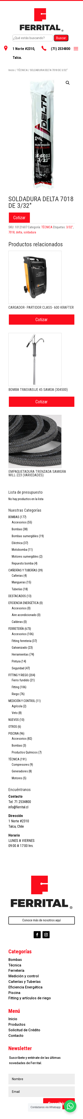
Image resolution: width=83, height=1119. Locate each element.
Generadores (20, 771)
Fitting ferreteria (21, 641)
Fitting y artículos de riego (29, 998)
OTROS (12, 726)
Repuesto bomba (22, 563)
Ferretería (16, 970)
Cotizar (19, 217)
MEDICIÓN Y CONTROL (21, 701)
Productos (16, 1024)
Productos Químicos (25, 752)
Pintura (16, 661)
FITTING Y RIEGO (18, 675)
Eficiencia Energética (25, 987)
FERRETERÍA (16, 628)
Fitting (15, 687)
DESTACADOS (17, 596)
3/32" (69, 227)
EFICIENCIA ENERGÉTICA (23, 603)
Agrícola (17, 706)
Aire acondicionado (24, 615)
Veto (15, 713)
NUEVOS (13, 719)
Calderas (17, 622)
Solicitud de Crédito (24, 1030)
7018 (11, 232)
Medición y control (23, 976)
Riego (15, 694)
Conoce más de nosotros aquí (41, 920)
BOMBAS (13, 517)
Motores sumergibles (25, 556)
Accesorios (19, 522)
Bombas (17, 529)
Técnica (14, 965)
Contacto (15, 1036)
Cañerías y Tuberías (24, 982)
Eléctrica (17, 543)
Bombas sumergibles (25, 536)
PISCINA (13, 733)
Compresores (20, 764)
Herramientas (20, 654)
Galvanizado (19, 647)
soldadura (29, 232)
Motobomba (19, 549)
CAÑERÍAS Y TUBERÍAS (22, 570)
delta (19, 232)
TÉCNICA (22, 70)
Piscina (14, 993)
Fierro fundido (20, 680)
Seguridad (18, 668)
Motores (17, 778)
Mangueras (19, 582)
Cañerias (17, 575)
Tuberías (17, 589)
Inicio (11, 70)
